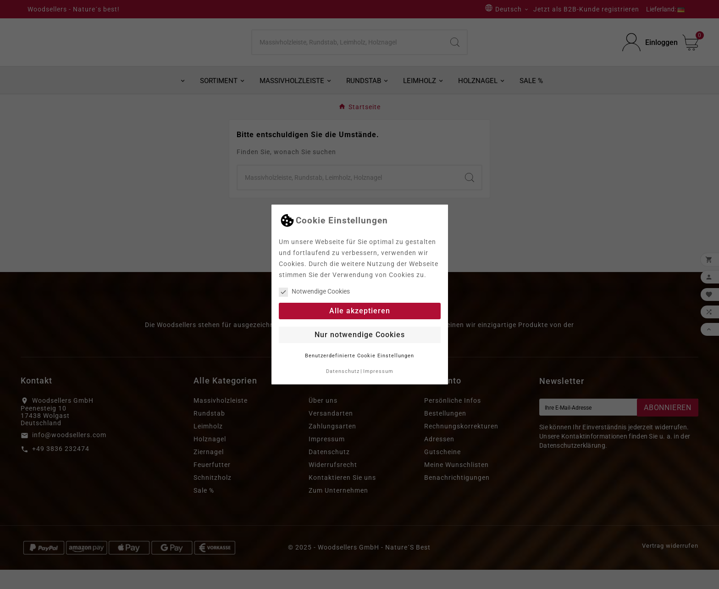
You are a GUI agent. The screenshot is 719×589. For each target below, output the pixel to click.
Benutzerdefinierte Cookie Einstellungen (359, 356)
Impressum (378, 371)
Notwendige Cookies (314, 291)
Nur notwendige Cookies (360, 334)
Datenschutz (343, 371)
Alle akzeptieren (359, 310)
